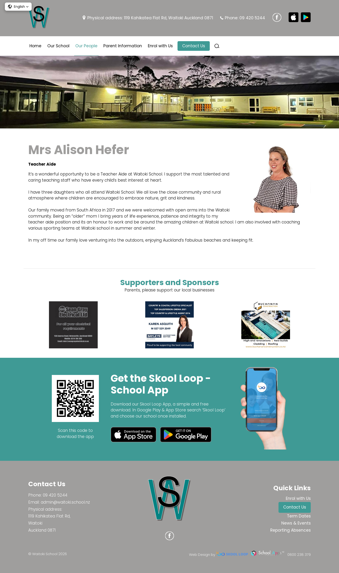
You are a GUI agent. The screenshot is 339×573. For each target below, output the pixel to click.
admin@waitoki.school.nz (65, 502)
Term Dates (299, 516)
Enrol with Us (160, 46)
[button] (18, 6)
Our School (58, 46)
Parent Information (122, 46)
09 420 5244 (252, 18)
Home (35, 46)
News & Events (296, 523)
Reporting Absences (290, 530)
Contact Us (193, 46)
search (216, 46)
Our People (86, 46)
